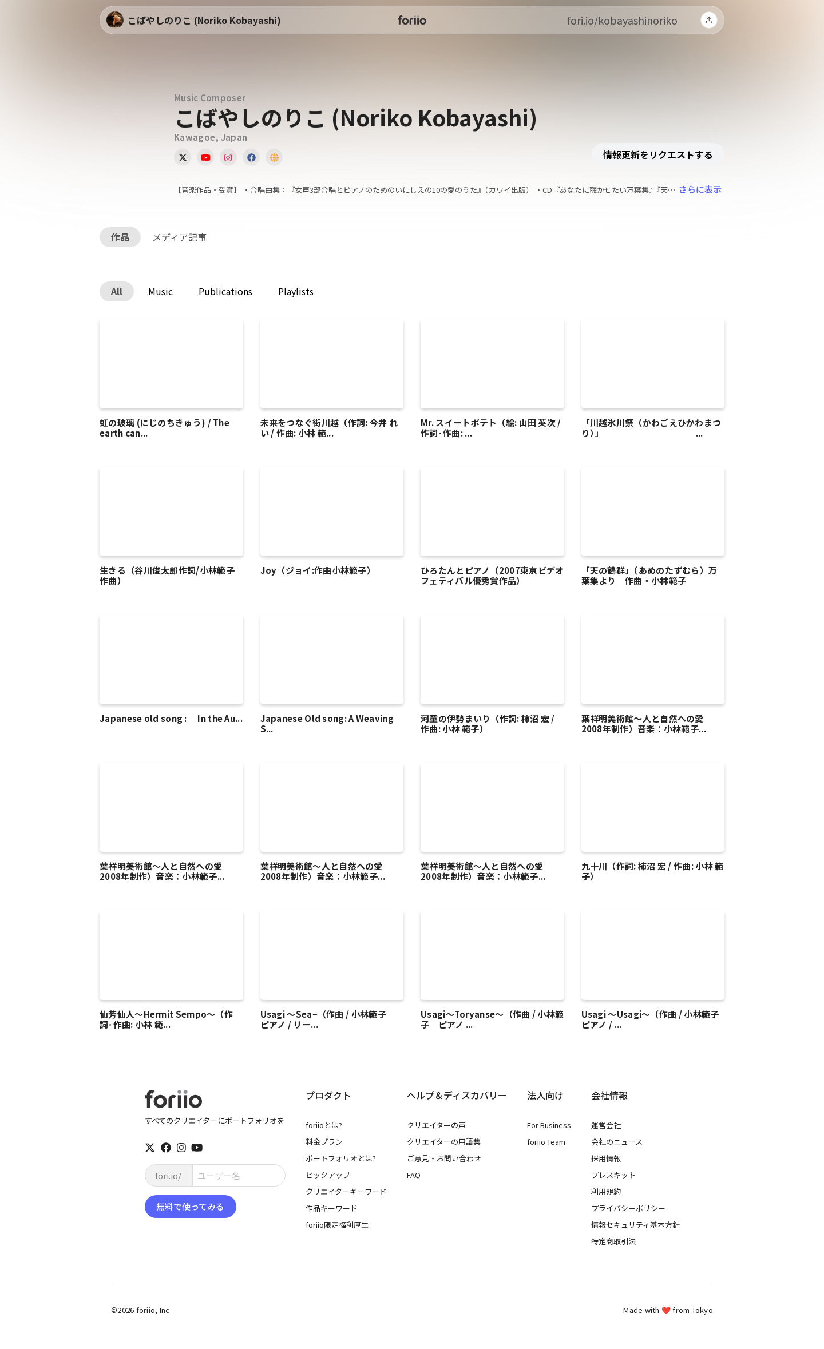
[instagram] (181, 1147)
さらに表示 (700, 189)
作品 (120, 237)
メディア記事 (179, 237)
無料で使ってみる (190, 1206)
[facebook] (166, 1147)
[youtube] (197, 1147)
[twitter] (150, 1147)
